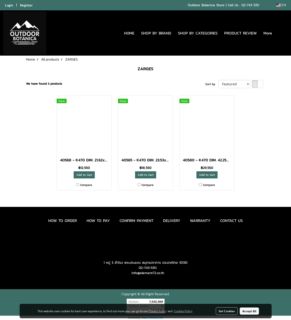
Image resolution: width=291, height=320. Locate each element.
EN (281, 5)
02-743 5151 (250, 5)
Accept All (249, 311)
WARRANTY (200, 220)
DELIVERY (171, 220)
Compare (86, 185)
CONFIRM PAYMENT (136, 220)
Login (9, 5)
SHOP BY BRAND (156, 33)
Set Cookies (227, 311)
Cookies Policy (183, 311)
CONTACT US (231, 220)
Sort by (211, 84)
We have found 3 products (44, 83)
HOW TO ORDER (62, 220)
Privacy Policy (157, 311)
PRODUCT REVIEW (240, 33)
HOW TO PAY (98, 220)
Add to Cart (84, 175)
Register (26, 5)
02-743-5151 (148, 267)
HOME (129, 33)
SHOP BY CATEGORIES (198, 33)
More (267, 33)
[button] (281, 33)
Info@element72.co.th (148, 272)
